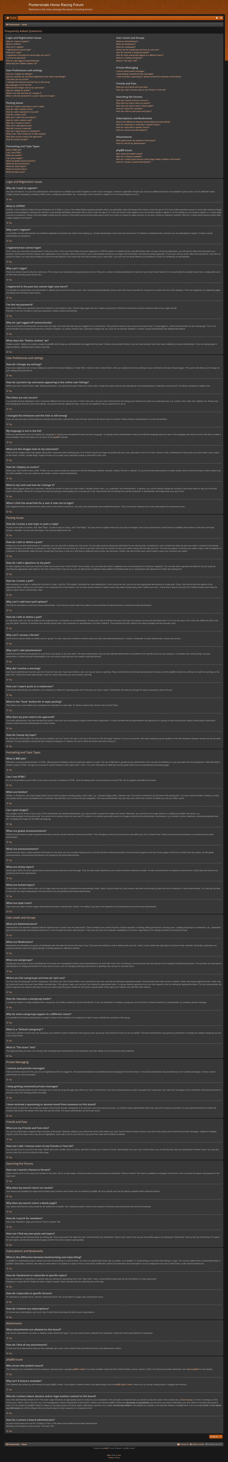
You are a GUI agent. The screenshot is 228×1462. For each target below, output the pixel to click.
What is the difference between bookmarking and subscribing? (143, 122)
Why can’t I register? (15, 47)
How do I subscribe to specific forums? (133, 127)
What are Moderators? (126, 44)
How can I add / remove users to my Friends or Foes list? (141, 90)
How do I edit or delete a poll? (19, 120)
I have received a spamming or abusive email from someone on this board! (148, 76)
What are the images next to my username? (25, 88)
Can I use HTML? (14, 152)
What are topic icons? (15, 172)
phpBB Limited (78, 1369)
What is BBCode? (14, 150)
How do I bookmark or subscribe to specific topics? (138, 124)
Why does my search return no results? (133, 103)
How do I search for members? (129, 108)
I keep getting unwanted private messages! (134, 74)
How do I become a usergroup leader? (133, 52)
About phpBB (192, 1369)
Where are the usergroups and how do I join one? (137, 50)
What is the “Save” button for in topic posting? (26, 134)
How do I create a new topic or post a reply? (25, 106)
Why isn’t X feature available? (129, 156)
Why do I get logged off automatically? (22, 61)
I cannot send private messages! (130, 71)
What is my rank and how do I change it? (24, 93)
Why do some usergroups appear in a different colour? (139, 55)
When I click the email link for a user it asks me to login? (30, 96)
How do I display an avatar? (18, 90)
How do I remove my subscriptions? (131, 130)
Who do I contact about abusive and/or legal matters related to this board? (148, 159)
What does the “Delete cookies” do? (21, 63)
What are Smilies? (14, 155)
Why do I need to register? (17, 41)
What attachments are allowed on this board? (136, 140)
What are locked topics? (16, 169)
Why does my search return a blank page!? (135, 106)
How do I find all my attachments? (131, 143)
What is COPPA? (13, 44)
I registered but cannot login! (18, 50)
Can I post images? (14, 158)
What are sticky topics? (16, 166)
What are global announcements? (20, 161)
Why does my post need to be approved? (24, 137)
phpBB (56, 437)
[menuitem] (11, 18)
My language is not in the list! (19, 85)
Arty (119, 1455)
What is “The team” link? (126, 61)
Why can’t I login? (14, 52)
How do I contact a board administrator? (133, 162)
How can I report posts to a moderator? (23, 131)
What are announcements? (18, 163)
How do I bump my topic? (17, 139)
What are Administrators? (127, 41)
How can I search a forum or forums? (132, 100)
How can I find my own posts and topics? (134, 111)
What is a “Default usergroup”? (129, 58)
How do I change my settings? (19, 74)
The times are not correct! (17, 79)
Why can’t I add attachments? (19, 126)
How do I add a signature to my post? (22, 112)
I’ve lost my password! (16, 58)
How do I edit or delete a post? (19, 109)
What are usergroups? (126, 47)
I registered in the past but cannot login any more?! (28, 55)
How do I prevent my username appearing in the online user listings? (36, 76)
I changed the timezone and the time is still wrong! (28, 82)
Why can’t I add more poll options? (21, 117)
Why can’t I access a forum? (18, 123)
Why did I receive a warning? (18, 128)
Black (109, 1455)
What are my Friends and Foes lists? (132, 87)
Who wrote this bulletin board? (129, 154)
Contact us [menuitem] (183, 1444)
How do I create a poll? (16, 114)
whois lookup (186, 1400)
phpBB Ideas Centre (123, 1384)
